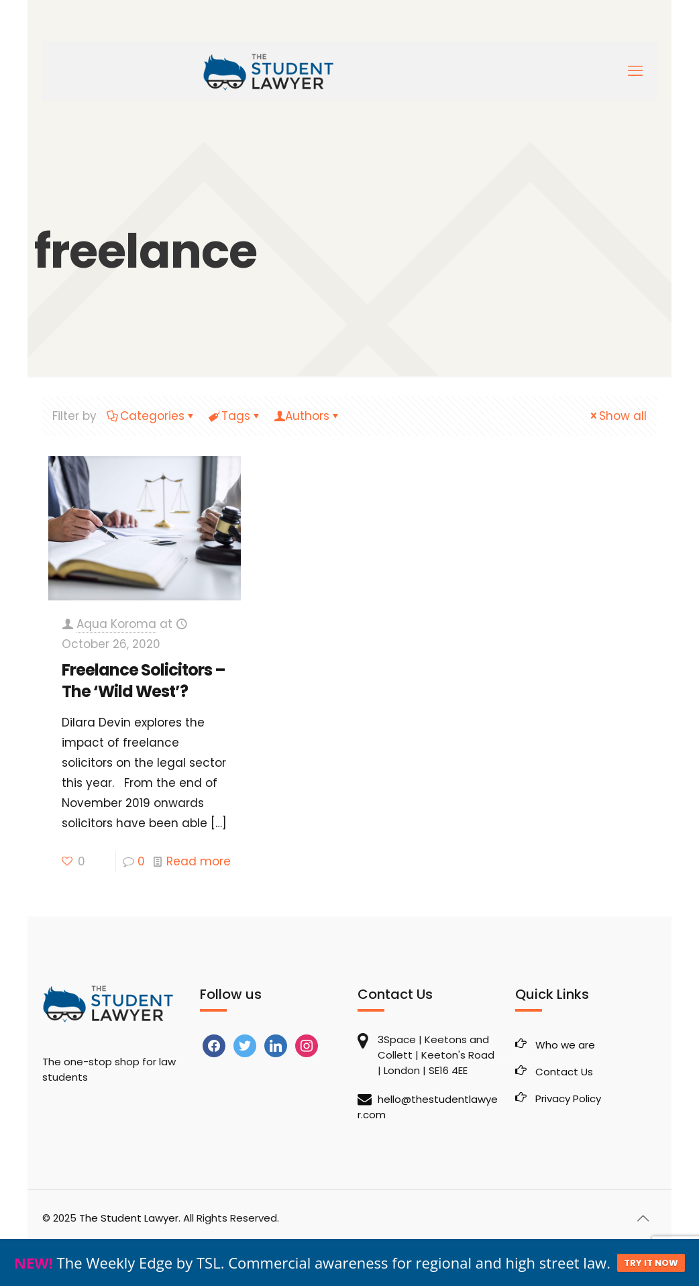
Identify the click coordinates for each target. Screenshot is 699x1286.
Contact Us (564, 1072)
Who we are (565, 1045)
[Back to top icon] (643, 1218)
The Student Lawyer (128, 1218)
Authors (307, 416)
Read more (198, 861)
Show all (617, 416)
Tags (235, 416)
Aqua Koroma (116, 624)
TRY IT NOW (651, 1262)
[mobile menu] (635, 71)
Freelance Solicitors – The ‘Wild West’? (143, 680)
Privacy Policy (568, 1098)
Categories (151, 416)
